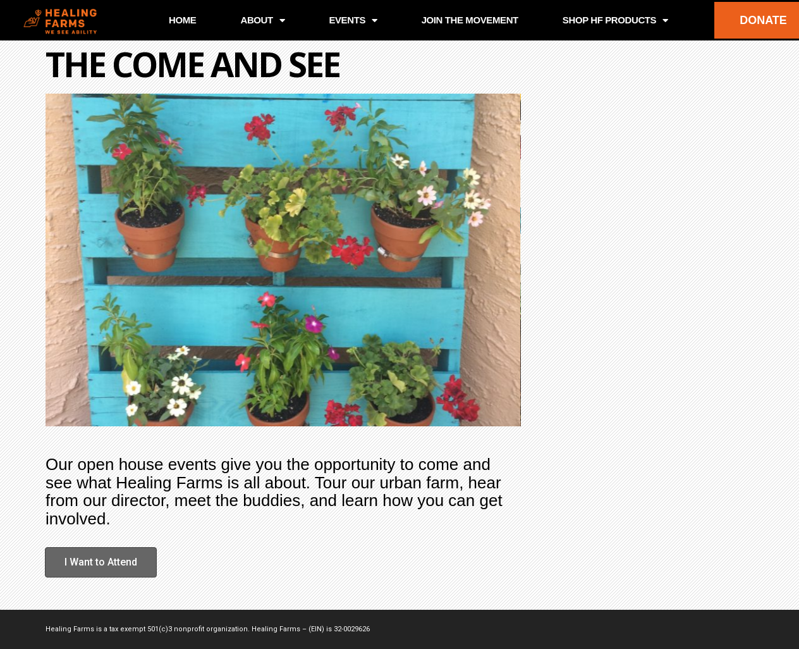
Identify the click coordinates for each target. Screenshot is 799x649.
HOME (182, 20)
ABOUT (262, 20)
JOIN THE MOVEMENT (470, 20)
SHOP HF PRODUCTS (615, 20)
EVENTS (353, 20)
